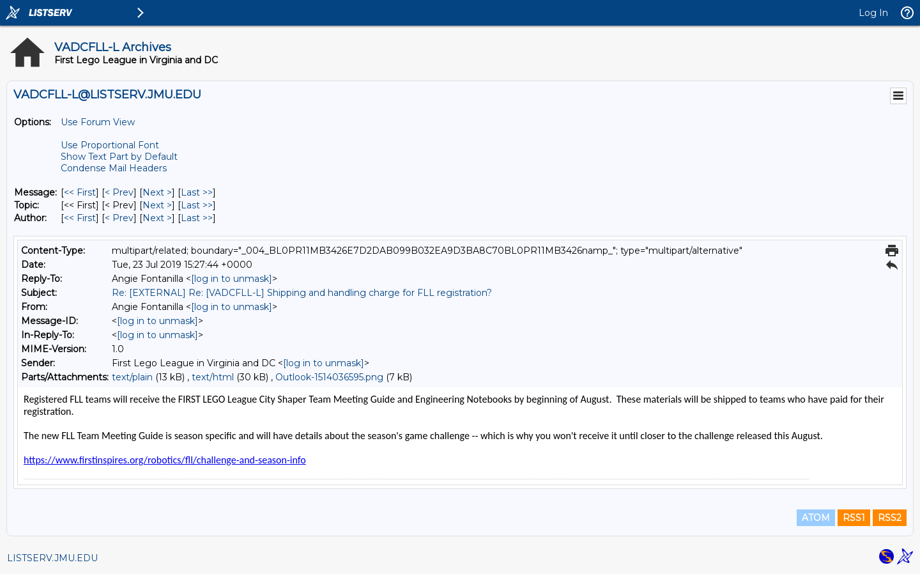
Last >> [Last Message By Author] (197, 218)
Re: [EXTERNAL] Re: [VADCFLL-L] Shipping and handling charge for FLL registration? (302, 293)
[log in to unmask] (231, 278)
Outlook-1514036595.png (329, 377)
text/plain (132, 377)
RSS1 (854, 518)
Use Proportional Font (110, 145)
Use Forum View (98, 122)
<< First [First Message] (80, 192)
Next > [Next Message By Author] (157, 218)
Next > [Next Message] (157, 192)
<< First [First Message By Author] (80, 218)
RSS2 (889, 518)
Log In (873, 13)
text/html (213, 377)
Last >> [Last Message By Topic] (197, 205)
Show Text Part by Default (119, 156)
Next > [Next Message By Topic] (157, 205)
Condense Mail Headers (114, 168)
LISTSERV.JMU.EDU (52, 558)
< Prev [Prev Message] (119, 192)
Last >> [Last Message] (197, 192)
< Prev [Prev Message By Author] (119, 218)
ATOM (816, 518)
